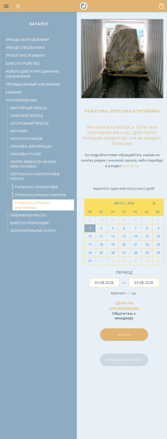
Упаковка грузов (25, 154)
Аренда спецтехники (25, 47)
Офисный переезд (26, 115)
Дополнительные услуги (32, 230)
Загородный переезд (29, 123)
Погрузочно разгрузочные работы (35, 176)
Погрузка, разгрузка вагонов (40, 194)
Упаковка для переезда (31, 146)
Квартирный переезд (28, 108)
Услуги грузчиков (26, 138)
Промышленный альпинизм (33, 84)
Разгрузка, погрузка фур (36, 186)
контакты (130, 165)
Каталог (39, 23)
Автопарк (18, 131)
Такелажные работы (28, 215)
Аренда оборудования (27, 39)
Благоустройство (23, 63)
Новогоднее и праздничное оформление (32, 74)
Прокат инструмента (25, 55)
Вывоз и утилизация (29, 223)
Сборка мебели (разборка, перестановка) (33, 164)
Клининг (14, 92)
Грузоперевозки (21, 100)
